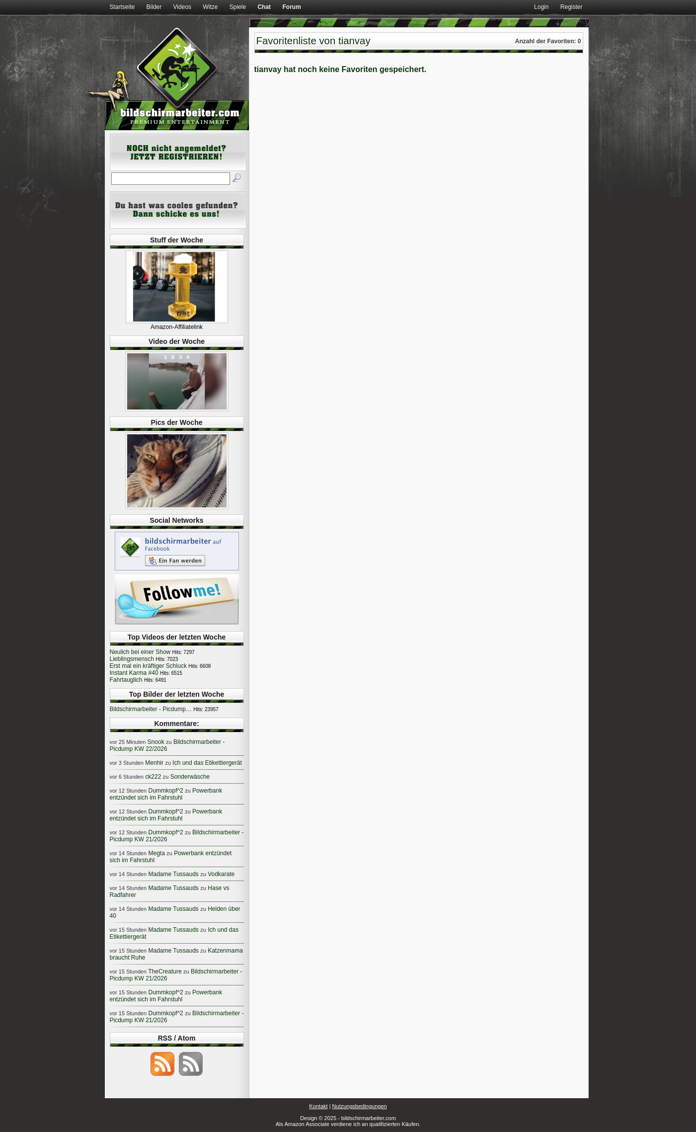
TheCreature (164, 971)
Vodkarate (221, 874)
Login (541, 6)
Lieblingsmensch (132, 658)
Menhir (154, 762)
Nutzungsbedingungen (359, 1106)
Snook (156, 741)
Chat (264, 6)
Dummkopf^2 (165, 790)
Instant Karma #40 (134, 672)
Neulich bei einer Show (140, 651)
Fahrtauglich (126, 679)
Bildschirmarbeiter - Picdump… (151, 709)
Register (571, 6)
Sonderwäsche (190, 776)
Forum (291, 6)
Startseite (122, 6)
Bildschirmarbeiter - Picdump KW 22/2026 (167, 745)
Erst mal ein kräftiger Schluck (148, 665)
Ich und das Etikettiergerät (206, 762)
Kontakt (318, 1106)
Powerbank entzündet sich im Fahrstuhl (166, 794)
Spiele (238, 6)
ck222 (153, 776)
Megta (156, 853)
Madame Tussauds (173, 874)
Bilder (154, 6)
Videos (182, 6)
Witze (210, 6)
